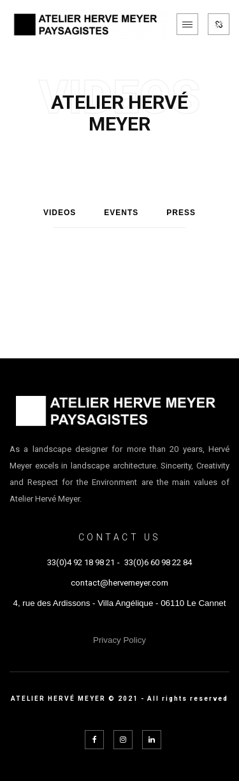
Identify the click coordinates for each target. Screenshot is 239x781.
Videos (59, 212)
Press (181, 212)
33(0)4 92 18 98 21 (81, 562)
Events (121, 212)
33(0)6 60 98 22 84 (158, 562)
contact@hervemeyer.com (119, 583)
